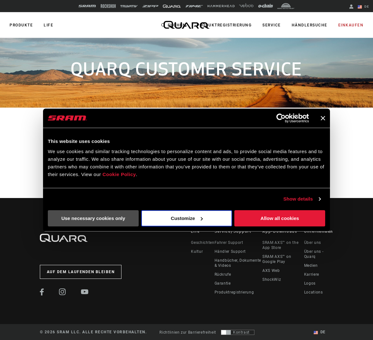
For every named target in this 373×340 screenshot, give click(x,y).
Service (271, 25)
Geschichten (202, 242)
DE (363, 7)
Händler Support (230, 251)
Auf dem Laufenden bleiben (81, 272)
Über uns (312, 242)
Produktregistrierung (224, 25)
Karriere (311, 274)
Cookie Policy (119, 174)
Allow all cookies (279, 218)
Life (48, 25)
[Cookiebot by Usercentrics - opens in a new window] (281, 118)
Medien (311, 265)
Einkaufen (351, 25)
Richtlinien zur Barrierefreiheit (187, 332)
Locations (313, 292)
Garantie (223, 283)
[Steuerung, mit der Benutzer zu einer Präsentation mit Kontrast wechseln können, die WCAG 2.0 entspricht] (237, 332)
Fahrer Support (229, 242)
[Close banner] (323, 118)
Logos (310, 283)
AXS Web (271, 270)
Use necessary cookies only (93, 218)
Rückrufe (223, 274)
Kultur (197, 251)
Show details (298, 199)
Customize (187, 218)
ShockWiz (271, 279)
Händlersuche (309, 25)
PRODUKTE (21, 25)
